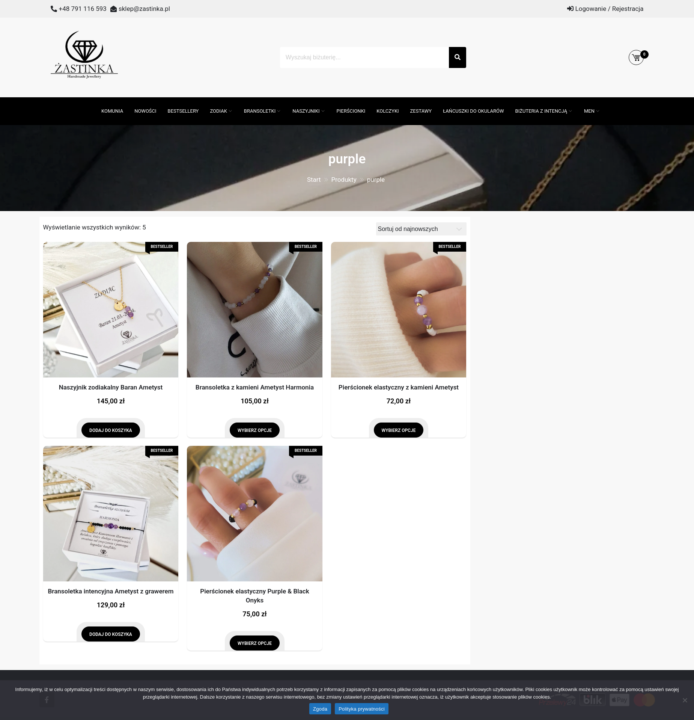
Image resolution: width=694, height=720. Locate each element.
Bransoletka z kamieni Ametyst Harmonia (255, 387)
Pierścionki (351, 111)
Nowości (145, 111)
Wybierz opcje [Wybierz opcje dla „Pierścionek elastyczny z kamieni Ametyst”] (399, 430)
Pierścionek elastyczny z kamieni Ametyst (399, 387)
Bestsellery (183, 111)
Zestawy (421, 111)
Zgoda (320, 709)
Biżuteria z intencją (541, 111)
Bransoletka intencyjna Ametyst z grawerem (111, 591)
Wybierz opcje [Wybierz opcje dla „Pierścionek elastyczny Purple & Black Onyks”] (255, 643)
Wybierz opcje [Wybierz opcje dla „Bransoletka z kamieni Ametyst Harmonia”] (255, 430)
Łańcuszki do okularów (473, 111)
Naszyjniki (305, 111)
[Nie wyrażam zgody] (684, 700)
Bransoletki (260, 111)
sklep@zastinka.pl (144, 8)
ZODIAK (218, 111)
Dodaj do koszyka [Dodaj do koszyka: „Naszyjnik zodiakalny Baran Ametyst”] (110, 430)
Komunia (112, 111)
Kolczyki (387, 111)
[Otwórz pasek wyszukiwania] (92, 101)
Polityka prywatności (362, 709)
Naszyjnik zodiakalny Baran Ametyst (111, 387)
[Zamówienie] (421, 228)
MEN (589, 111)
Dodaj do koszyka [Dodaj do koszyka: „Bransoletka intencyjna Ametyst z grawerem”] (110, 634)
